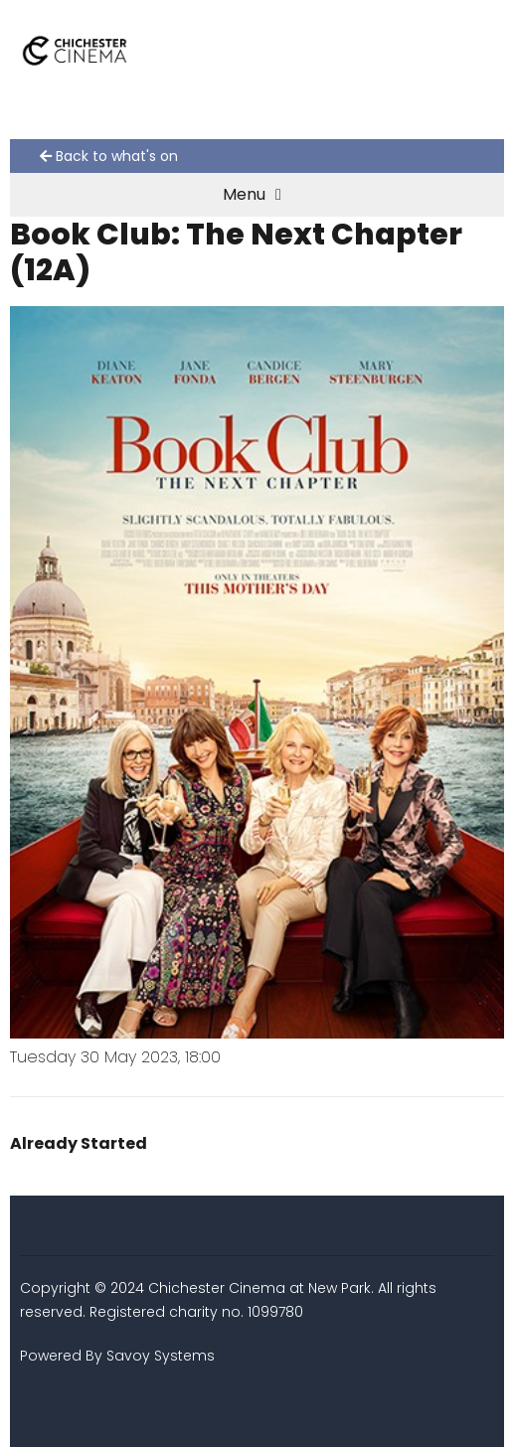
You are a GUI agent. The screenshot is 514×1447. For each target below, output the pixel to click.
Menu (252, 194)
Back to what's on (109, 156)
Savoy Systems (160, 1356)
